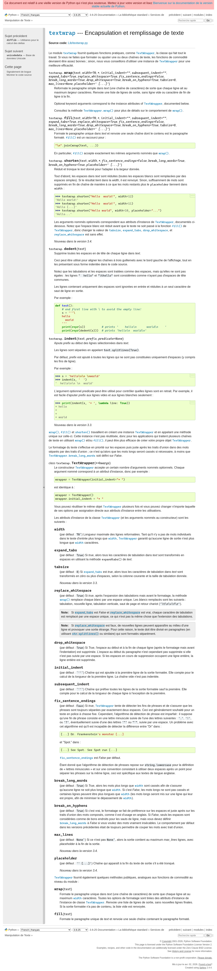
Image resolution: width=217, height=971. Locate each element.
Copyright (166, 941)
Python (12, 14)
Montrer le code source (19, 74)
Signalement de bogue (19, 71)
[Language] (46, 15)
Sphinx (202, 967)
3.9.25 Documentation (103, 14)
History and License (181, 951)
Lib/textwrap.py (78, 43)
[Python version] (80, 15)
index (209, 14)
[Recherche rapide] (191, 20)
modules (198, 14)
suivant (187, 14)
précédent (174, 14)
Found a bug (205, 964)
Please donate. (205, 958)
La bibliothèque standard (132, 14)
